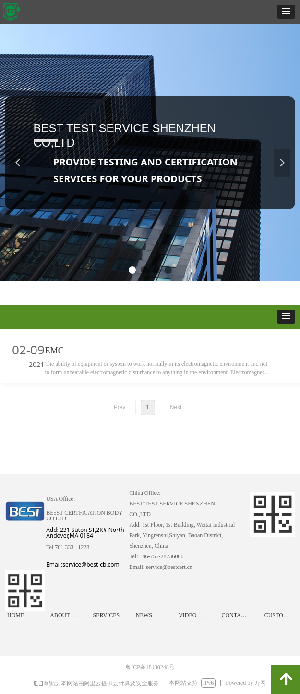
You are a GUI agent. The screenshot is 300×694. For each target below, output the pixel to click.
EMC (54, 350)
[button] (286, 12)
